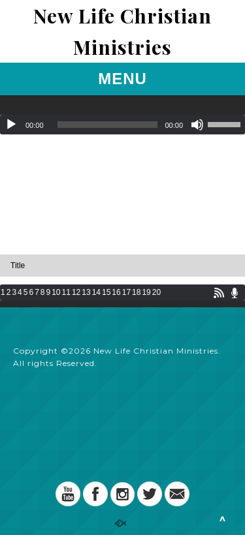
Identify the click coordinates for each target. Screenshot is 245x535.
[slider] (107, 124)
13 (86, 292)
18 (136, 292)
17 (126, 292)
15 (106, 292)
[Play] (11, 124)
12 (76, 292)
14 (96, 292)
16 (116, 292)
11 (66, 292)
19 (146, 292)
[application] (122, 124)
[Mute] (197, 124)
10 (56, 292)
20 (156, 292)
